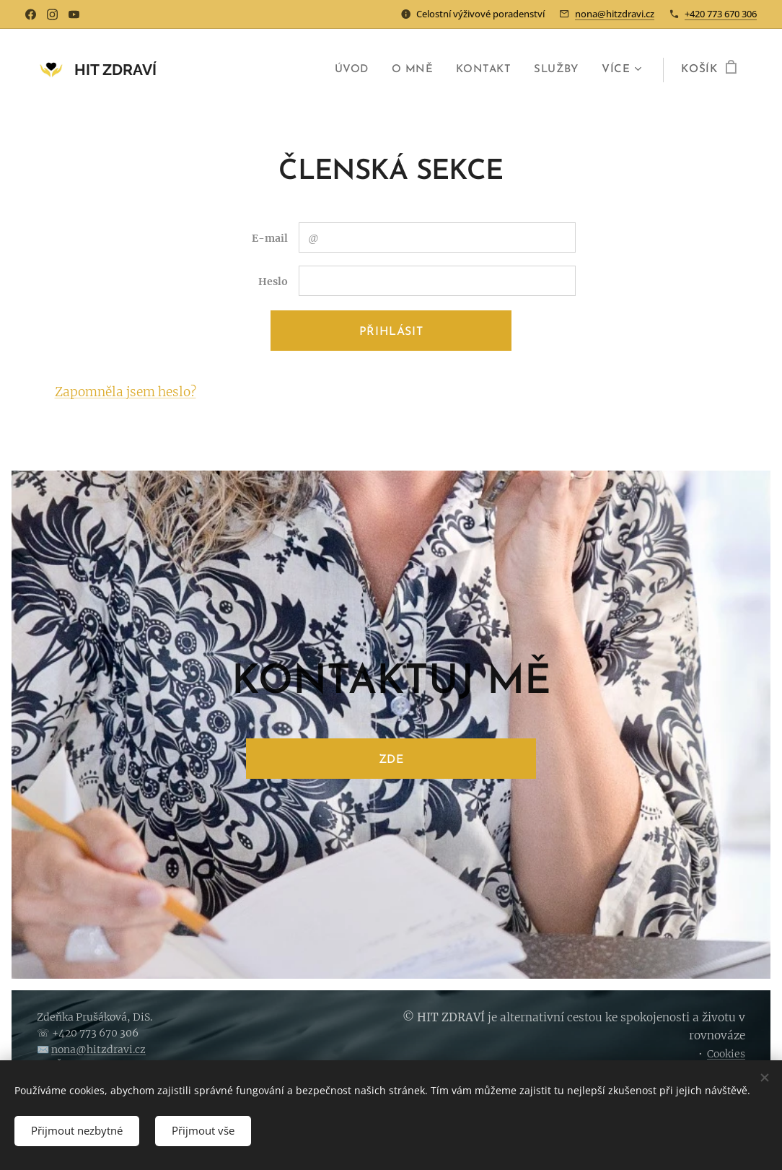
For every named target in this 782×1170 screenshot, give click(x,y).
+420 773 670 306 (721, 13)
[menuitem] (351, 70)
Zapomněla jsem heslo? (125, 392)
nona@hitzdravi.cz (614, 13)
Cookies (726, 1053)
